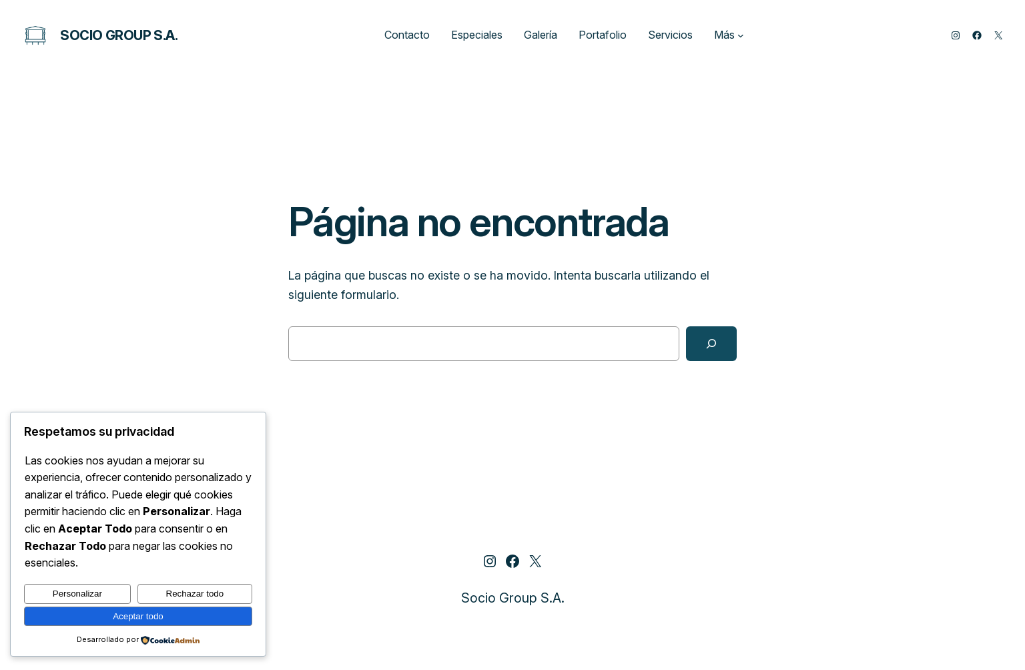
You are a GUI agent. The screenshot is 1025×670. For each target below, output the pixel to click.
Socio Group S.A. (119, 35)
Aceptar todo (138, 616)
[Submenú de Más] (740, 35)
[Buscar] (711, 343)
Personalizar (77, 594)
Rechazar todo (195, 594)
